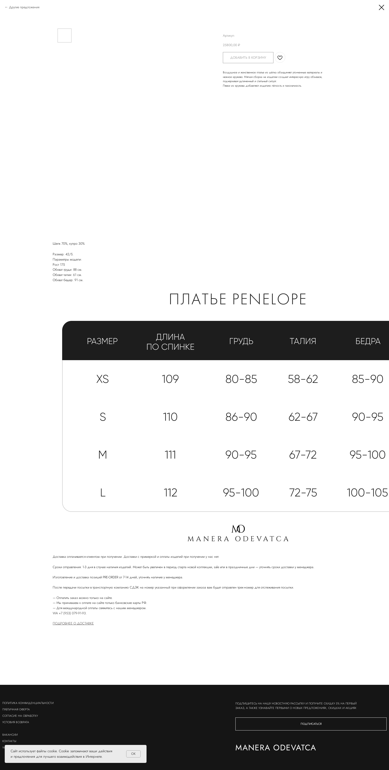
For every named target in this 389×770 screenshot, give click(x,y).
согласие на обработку (20, 716)
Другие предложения (24, 7)
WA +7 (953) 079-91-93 (69, 613)
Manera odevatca (227, 747)
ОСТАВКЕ (87, 623)
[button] (262, 723)
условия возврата (15, 722)
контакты (9, 741)
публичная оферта (16, 709)
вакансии (10, 735)
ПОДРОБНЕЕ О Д (66, 623)
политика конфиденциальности (28, 703)
